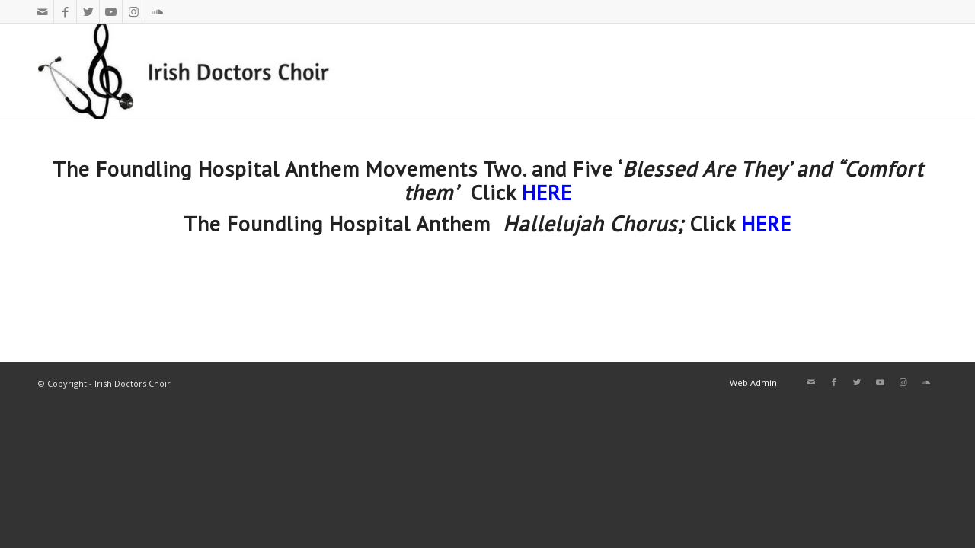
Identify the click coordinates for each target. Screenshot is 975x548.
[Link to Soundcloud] (156, 11)
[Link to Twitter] (88, 11)
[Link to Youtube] (111, 11)
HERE (547, 192)
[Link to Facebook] (65, 11)
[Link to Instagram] (134, 11)
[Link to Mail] (42, 11)
